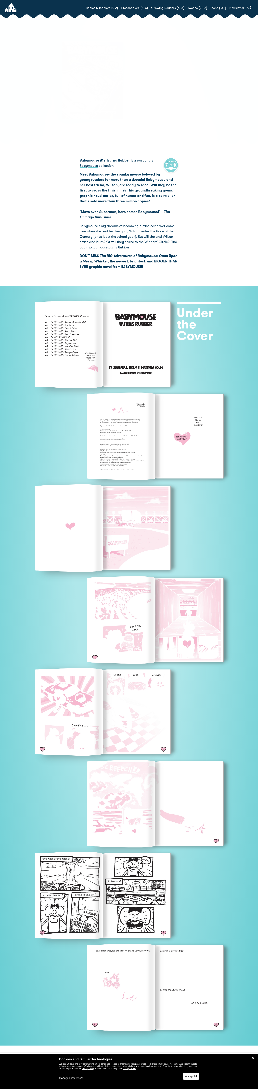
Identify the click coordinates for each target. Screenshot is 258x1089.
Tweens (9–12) (197, 8)
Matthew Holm (185, 86)
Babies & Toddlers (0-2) (102, 8)
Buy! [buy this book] (139, 105)
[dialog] (129, 1071)
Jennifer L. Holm (155, 86)
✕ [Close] (253, 1058)
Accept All (191, 1076)
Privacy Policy (88, 1068)
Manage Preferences (71, 1078)
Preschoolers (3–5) (134, 8)
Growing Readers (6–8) (167, 8)
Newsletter (236, 8)
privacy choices (129, 1068)
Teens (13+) (218, 8)
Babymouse (89, 166)
